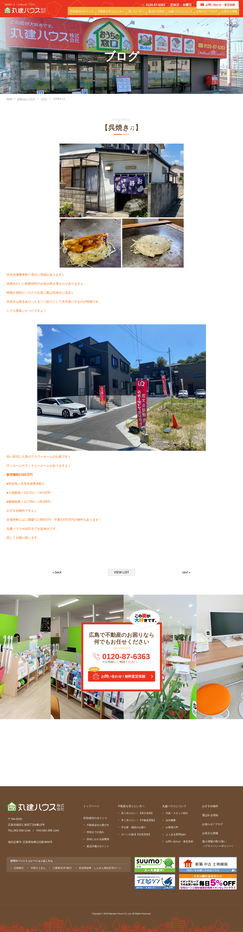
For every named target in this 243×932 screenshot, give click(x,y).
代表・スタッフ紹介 (177, 813)
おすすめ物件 (210, 806)
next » (186, 572)
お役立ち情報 (229, 13)
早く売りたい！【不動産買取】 (138, 820)
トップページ (91, 806)
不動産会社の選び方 (98, 825)
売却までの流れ (95, 832)
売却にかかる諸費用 (98, 839)
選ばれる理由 (161, 13)
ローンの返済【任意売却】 (136, 834)
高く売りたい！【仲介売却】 (137, 813)
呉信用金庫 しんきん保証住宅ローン (100, 867)
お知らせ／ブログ (26, 99)
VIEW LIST (121, 572)
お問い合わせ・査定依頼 (179, 841)
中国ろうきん (38, 867)
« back (57, 572)
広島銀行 (19, 867)
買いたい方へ (142, 13)
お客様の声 (172, 827)
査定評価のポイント (98, 846)
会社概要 (171, 820)
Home (10, 99)
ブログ (43, 99)
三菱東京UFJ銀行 (62, 867)
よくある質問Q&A (176, 834)
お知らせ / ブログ (208, 13)
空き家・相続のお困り (133, 827)
